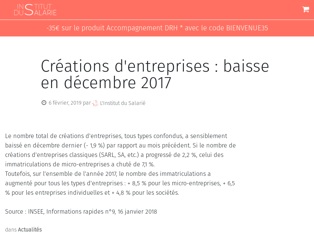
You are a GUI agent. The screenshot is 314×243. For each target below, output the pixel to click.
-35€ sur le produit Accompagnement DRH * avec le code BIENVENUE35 (157, 28)
